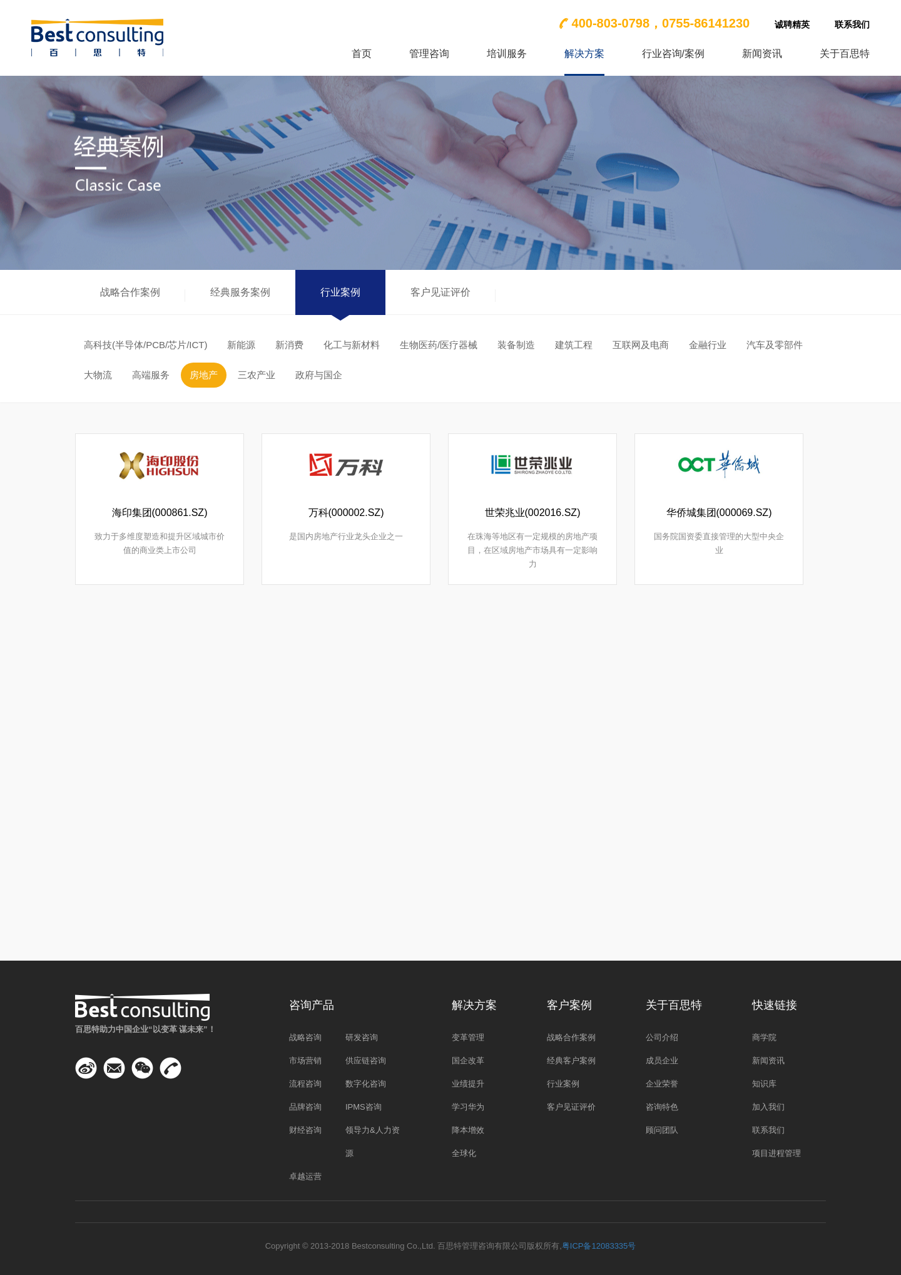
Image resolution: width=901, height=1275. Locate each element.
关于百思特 (845, 54)
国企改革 (468, 1060)
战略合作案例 (130, 292)
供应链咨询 (365, 1060)
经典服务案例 (240, 292)
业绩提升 (468, 1083)
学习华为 (468, 1107)
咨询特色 (662, 1107)
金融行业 (707, 344)
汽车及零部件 (774, 344)
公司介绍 (662, 1037)
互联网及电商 (641, 344)
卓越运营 (305, 1176)
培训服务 (507, 54)
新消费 (289, 344)
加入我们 (768, 1107)
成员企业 (662, 1060)
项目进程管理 (776, 1153)
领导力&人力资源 (372, 1141)
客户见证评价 (440, 292)
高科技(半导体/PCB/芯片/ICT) (146, 344)
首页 (362, 54)
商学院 (764, 1037)
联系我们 (852, 24)
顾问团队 (662, 1130)
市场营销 (305, 1060)
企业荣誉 (662, 1083)
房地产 (204, 374)
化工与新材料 (351, 344)
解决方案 (584, 54)
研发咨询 (361, 1037)
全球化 (464, 1153)
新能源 (241, 344)
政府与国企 (318, 374)
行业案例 (340, 292)
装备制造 (516, 344)
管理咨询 (429, 54)
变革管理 (468, 1037)
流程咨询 (305, 1083)
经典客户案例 (571, 1060)
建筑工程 (574, 344)
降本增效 (468, 1130)
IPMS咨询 (363, 1107)
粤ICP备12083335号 (599, 1246)
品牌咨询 (305, 1107)
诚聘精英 (792, 24)
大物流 (98, 374)
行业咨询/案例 (673, 54)
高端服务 (151, 374)
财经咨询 (305, 1130)
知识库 (764, 1083)
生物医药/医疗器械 (438, 344)
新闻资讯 (762, 54)
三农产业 (256, 374)
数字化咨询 (365, 1083)
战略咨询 (305, 1037)
